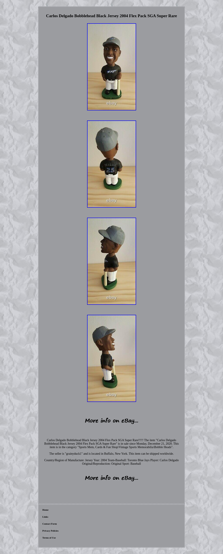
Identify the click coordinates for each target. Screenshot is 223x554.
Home (45, 509)
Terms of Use (49, 537)
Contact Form (49, 523)
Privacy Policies (50, 530)
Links (45, 516)
